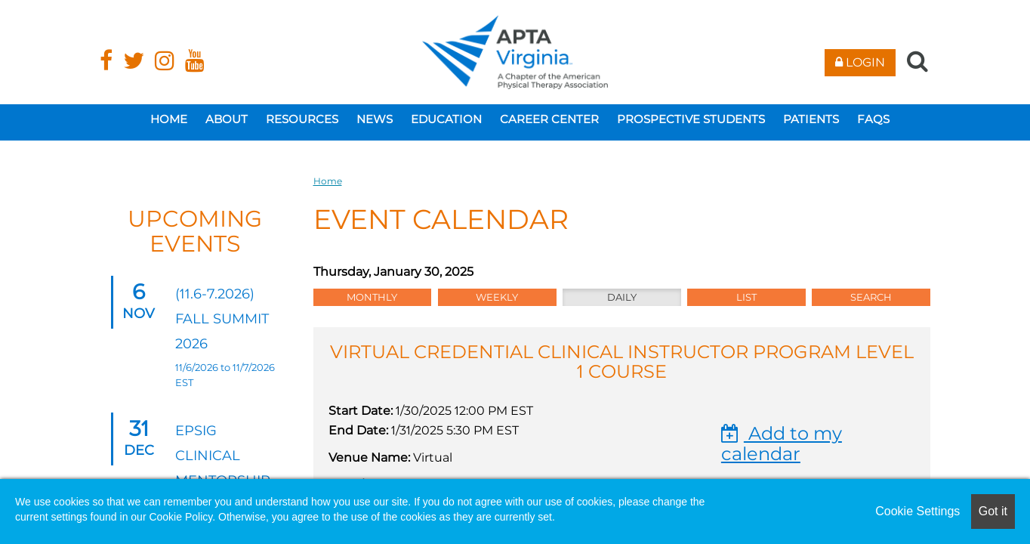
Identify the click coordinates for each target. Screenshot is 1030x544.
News (374, 119)
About (226, 119)
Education (446, 119)
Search (871, 297)
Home (168, 119)
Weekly (497, 297)
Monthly (372, 297)
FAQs (873, 119)
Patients (811, 119)
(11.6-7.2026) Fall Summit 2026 (222, 319)
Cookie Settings (917, 511)
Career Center (549, 119)
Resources (302, 119)
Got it (993, 511)
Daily (622, 297)
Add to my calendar (781, 443)
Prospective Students (691, 119)
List (746, 297)
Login (860, 62)
